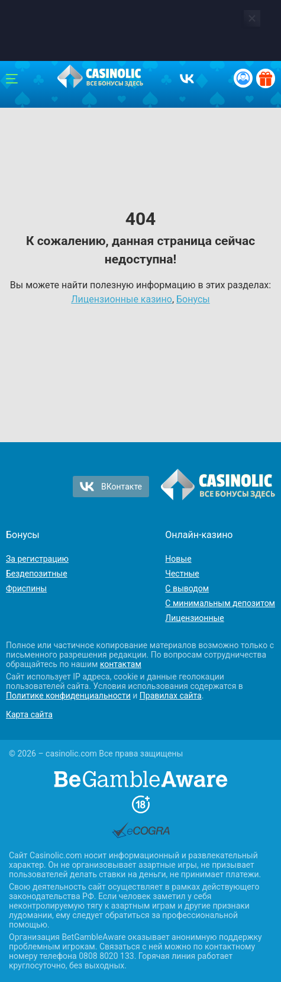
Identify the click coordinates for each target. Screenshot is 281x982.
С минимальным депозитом (220, 603)
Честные (182, 573)
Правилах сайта (171, 695)
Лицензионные (194, 618)
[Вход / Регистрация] (243, 78)
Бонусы (193, 299)
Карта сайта (29, 714)
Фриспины (26, 588)
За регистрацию (37, 559)
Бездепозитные (36, 573)
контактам (120, 664)
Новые (178, 559)
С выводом (187, 588)
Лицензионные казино (121, 299)
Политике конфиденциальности (68, 695)
